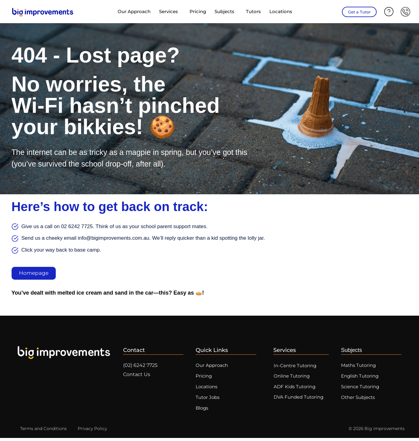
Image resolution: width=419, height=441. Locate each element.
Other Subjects (358, 400)
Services (170, 12)
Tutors (253, 11)
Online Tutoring (293, 377)
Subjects (226, 12)
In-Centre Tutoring (296, 366)
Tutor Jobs (207, 400)
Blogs (202, 411)
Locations (282, 12)
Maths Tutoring (358, 366)
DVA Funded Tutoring (299, 399)
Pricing (198, 11)
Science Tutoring (360, 389)
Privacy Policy (92, 431)
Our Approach (134, 11)
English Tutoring (359, 377)
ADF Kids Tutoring (295, 388)
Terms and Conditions (43, 431)
